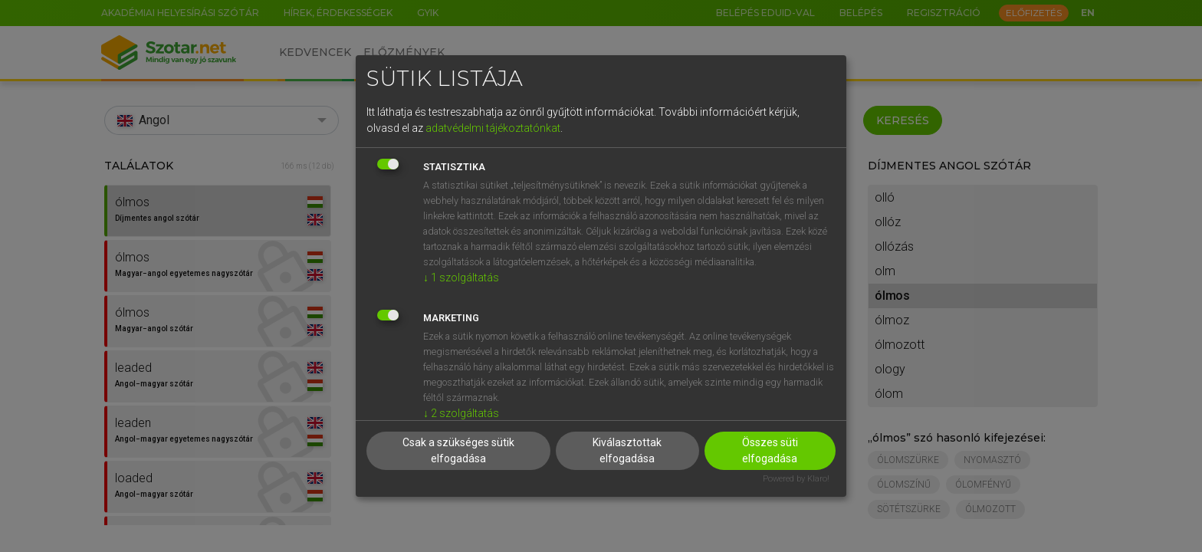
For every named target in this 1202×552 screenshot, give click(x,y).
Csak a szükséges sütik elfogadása (458, 450)
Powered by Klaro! (796, 479)
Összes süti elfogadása (770, 450)
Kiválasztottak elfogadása (627, 450)
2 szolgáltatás (461, 413)
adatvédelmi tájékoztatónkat (492, 128)
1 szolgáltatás (461, 277)
